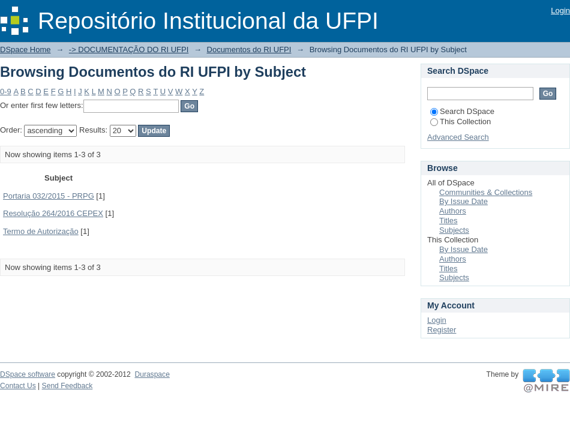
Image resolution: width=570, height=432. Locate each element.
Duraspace (151, 374)
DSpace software (27, 374)
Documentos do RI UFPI (249, 49)
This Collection (460, 121)
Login (560, 10)
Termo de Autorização (41, 231)
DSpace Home (25, 49)
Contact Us (18, 386)
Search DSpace (462, 111)
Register (441, 329)
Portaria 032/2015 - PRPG (48, 195)
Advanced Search (458, 137)
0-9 (5, 91)
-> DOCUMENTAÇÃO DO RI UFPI (128, 49)
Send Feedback (67, 386)
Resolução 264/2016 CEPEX (53, 213)
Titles (448, 220)
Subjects (454, 230)
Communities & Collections (485, 192)
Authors (452, 210)
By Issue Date (463, 201)
